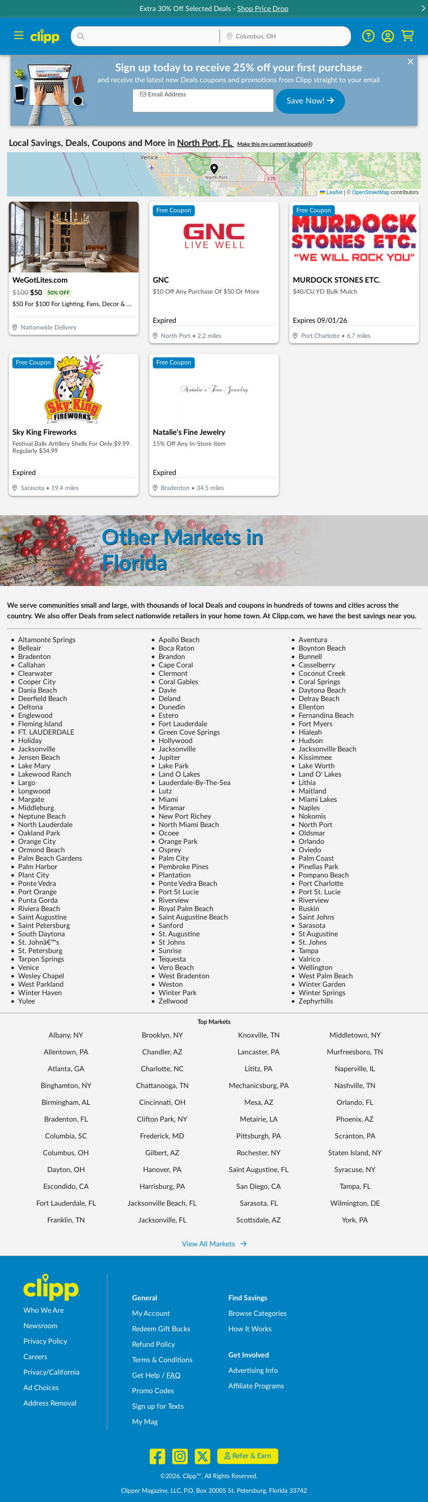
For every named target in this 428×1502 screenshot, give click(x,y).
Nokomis (308, 816)
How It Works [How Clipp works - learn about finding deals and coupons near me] (250, 1329)
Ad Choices (41, 1387)
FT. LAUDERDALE (42, 732)
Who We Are (43, 1310)
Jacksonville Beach (323, 749)
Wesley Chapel (37, 976)
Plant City (30, 875)
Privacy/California (51, 1372)
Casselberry (313, 665)
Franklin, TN (66, 1220)
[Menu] (18, 36)
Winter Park (174, 992)
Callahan (28, 665)
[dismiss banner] (410, 62)
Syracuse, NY (354, 1169)
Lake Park (170, 766)
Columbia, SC (66, 1136)
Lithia (303, 782)
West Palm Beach (322, 976)
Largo (23, 782)
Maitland (308, 791)
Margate (27, 799)
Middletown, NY (355, 1035)
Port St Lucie (175, 892)
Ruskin (305, 908)
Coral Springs (315, 682)
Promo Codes (153, 1391)
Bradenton (31, 656)
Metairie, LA (259, 1119)
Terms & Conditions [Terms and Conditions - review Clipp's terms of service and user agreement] (162, 1360)
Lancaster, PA (259, 1052)
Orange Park (174, 841)
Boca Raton (172, 648)
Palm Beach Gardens (46, 858)
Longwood (30, 791)
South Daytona (38, 934)
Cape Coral (172, 665)
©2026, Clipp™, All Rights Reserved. (209, 1476)
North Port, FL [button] (205, 143)
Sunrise (166, 950)
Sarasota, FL (259, 1203)
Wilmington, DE (355, 1203)
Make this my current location (274, 144)
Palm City (170, 858)
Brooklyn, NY (162, 1035)
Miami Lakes (314, 799)
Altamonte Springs (43, 640)
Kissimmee (311, 757)
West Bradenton (180, 976)
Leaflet (331, 192)
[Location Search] (285, 37)
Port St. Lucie (316, 892)
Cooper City (33, 682)
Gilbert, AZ (162, 1153)
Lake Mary (30, 766)
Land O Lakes (175, 774)
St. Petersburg (36, 950)
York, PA (355, 1220)
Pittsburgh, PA (258, 1136)
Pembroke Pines (179, 866)
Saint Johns (312, 917)
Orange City (33, 841)
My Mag (145, 1421)
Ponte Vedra (33, 883)
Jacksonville (33, 749)
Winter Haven (36, 992)
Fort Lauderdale (179, 724)
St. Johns (309, 942)
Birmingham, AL (66, 1102)
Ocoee (165, 833)
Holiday (26, 740)
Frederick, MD (162, 1136)
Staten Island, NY (355, 1153)
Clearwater (32, 673)
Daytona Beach (318, 690)
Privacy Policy (45, 1341)
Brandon (168, 656)
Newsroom (40, 1326)
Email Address (163, 94)
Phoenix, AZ (355, 1119)
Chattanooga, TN (162, 1085)
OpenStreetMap (371, 192)
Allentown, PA (66, 1052)
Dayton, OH (66, 1169)
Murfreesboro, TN (355, 1052)
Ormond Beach (38, 850)
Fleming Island (36, 724)
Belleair (26, 648)
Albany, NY (66, 1035)
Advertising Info (253, 1370)
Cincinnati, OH (162, 1102)
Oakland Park (35, 833)
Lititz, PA (259, 1069)
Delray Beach (315, 698)
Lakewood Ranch (41, 774)
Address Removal (49, 1403)
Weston (167, 984)
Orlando (307, 841)
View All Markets (214, 1244)
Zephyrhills (312, 1001)
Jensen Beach (35, 757)
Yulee (23, 1001)
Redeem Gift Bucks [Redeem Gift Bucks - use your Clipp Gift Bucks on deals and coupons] (161, 1329)
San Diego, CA (258, 1186)
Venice (25, 967)
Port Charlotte (317, 883)
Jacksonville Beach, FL (162, 1203)
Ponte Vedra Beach (184, 883)
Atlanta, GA (66, 1069)
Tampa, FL (355, 1186)
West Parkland (37, 984)
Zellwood (169, 1001)
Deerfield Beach (39, 698)
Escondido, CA (66, 1186)
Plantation (171, 875)
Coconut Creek (318, 673)
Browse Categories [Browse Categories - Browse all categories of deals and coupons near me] (257, 1313)
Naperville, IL (355, 1069)
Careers (35, 1356)
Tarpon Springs (37, 959)
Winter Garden (318, 984)
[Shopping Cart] (407, 36)
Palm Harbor (34, 866)
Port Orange (34, 892)
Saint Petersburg (40, 925)
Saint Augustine (39, 917)
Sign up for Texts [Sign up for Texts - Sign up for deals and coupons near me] (158, 1406)
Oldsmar (308, 833)
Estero (164, 715)
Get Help (146, 1375)
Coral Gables (174, 682)
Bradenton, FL (66, 1119)
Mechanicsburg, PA (259, 1085)
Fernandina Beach (322, 715)
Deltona (27, 707)
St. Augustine (175, 934)
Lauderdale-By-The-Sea (191, 782)
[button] (423, 9)
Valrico (305, 959)
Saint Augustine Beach (189, 917)
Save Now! (310, 100)
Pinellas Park (314, 866)
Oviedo (306, 850)
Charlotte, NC (162, 1069)
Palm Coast (312, 858)
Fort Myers (312, 724)
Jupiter (165, 757)
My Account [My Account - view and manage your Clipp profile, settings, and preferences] (151, 1313)
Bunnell (306, 656)
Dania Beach (34, 690)
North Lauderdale (41, 824)
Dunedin (168, 707)
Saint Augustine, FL (258, 1169)
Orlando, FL (355, 1102)
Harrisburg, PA (162, 1186)
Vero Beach (172, 967)
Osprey (166, 850)
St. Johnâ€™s (35, 942)
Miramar (168, 808)
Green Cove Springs (185, 732)
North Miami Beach (185, 824)
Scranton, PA (355, 1136)
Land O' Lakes (316, 774)
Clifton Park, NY (162, 1119)
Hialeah (306, 732)
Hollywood (172, 740)
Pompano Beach (320, 875)
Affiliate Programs (256, 1386)
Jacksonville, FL (162, 1220)
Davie (163, 690)
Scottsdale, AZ (258, 1220)
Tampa (304, 950)
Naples (305, 808)
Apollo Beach (175, 640)
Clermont (169, 673)
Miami (164, 799)
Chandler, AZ (162, 1052)
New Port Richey (181, 816)
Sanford (167, 925)
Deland (166, 698)
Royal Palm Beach (182, 908)
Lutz (161, 791)
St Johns (168, 942)
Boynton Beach (318, 648)
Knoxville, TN (259, 1035)
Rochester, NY (258, 1153)
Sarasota (308, 925)
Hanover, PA (162, 1169)
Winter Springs (318, 992)
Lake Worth (313, 766)
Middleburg (32, 808)
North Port (312, 824)
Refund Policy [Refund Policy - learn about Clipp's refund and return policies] (153, 1344)
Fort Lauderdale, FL (66, 1203)
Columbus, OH (66, 1153)
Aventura (309, 640)
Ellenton (307, 707)
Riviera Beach (35, 908)
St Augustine (314, 934)
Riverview (170, 900)
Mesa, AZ (258, 1102)
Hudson (307, 740)
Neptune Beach (38, 816)
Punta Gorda (34, 900)
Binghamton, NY (66, 1085)
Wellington (312, 967)
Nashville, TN (354, 1085)
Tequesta (168, 959)
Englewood (32, 715)
